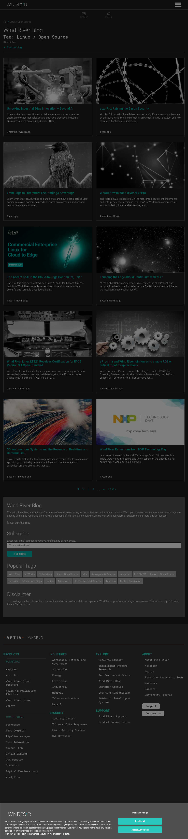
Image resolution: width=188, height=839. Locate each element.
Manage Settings (140, 815)
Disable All (140, 824)
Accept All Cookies (140, 832)
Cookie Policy (20, 836)
